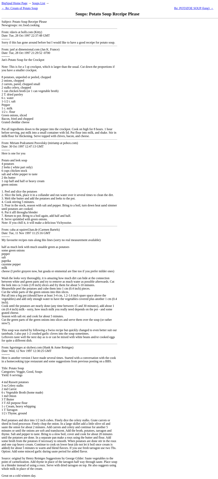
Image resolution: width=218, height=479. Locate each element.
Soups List (38, 3)
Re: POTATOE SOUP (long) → (193, 8)
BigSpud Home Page (14, 3)
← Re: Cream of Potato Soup (20, 8)
